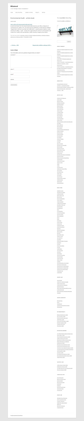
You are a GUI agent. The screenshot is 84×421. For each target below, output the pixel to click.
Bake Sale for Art (60, 195)
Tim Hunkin (59, 175)
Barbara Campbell (60, 103)
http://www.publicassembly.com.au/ (64, 288)
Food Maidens (60, 211)
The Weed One (60, 172)
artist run (27, 35)
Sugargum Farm (60, 407)
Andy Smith (59, 99)
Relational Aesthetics (37, 35)
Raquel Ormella (60, 156)
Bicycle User (59, 197)
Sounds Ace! (59, 390)
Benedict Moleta (60, 104)
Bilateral (14, 6)
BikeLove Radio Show (61, 379)
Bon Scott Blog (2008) (61, 316)
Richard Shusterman (61, 387)
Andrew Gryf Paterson (61, 98)
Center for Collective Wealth (62, 282)
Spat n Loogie (59, 162)
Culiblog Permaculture (61, 203)
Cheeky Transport (60, 401)
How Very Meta (60, 214)
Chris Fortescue (60, 109)
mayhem (59, 71)
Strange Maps (60, 256)
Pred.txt (58, 244)
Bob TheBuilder (60, 107)
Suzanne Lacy (60, 167)
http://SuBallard (60, 216)
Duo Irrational (60, 115)
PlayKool (59, 385)
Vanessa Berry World (61, 178)
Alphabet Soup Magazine (62, 398)
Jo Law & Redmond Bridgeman (63, 129)
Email (12, 74)
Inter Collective (60, 125)
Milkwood (59, 404)
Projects (37, 12)
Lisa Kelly (59, 140)
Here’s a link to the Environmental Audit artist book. (21, 24)
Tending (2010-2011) (61, 324)
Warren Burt (59, 181)
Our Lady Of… (60, 238)
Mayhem (59, 228)
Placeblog (59, 242)
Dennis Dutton (60, 380)
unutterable (59, 272)
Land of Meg (59, 222)
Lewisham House (60, 225)
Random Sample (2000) (61, 322)
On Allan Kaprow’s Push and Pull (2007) (64, 368)
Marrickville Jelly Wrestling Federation (64, 291)
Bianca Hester (60, 106)
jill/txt (58, 219)
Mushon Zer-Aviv (60, 148)
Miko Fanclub (59, 231)
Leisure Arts (59, 223)
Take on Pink (59, 260)
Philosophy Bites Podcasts (62, 241)
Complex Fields (60, 112)
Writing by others (19, 37)
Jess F (58, 217)
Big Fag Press (59, 300)
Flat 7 (58, 209)
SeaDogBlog (59, 249)
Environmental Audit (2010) (62, 318)
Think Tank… (59, 173)
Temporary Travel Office (62, 168)
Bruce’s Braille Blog (61, 198)
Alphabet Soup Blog (61, 192)
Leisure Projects (60, 139)
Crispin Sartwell (60, 201)
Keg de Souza (60, 132)
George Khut (59, 117)
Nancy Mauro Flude (61, 150)
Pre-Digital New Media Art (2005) (63, 354)
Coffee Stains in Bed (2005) (62, 365)
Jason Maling (59, 128)
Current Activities (29, 12)
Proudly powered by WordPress (16, 415)
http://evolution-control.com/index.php (64, 121)
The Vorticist (59, 170)
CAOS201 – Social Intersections (67, 62)
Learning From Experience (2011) (63, 346)
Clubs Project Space (61, 283)
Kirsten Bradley (60, 134)
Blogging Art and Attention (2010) (63, 344)
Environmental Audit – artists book (64, 88)
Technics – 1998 (14, 45)
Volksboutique (60, 179)
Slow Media (59, 253)
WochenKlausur (60, 183)
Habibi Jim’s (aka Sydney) (62, 402)
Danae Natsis (59, 114)
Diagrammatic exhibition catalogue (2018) (42, 45)
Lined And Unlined (60, 227)
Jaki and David (60, 126)
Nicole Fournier (60, 151)
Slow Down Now (60, 388)
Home (11, 12)
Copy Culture (59, 200)
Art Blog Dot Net (60, 194)
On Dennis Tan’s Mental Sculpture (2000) (65, 347)
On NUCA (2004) (60, 352)
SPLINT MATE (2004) (61, 357)
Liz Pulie (58, 142)
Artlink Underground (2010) (62, 338)
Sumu (58, 165)
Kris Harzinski (60, 135)
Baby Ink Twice (60, 101)
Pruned (58, 247)
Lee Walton (59, 137)
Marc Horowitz (60, 143)
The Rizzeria (59, 307)
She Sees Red (60, 250)
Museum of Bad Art (61, 406)
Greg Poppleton (60, 118)
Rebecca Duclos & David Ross (63, 157)
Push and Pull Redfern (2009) (63, 321)
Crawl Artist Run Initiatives (62, 285)
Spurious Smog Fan (61, 255)
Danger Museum (60, 286)
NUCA (58, 302)
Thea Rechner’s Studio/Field (62, 267)
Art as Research (60, 377)
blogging (30, 35)
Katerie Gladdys (60, 131)
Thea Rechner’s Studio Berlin (63, 266)
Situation (59, 293)
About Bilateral (18, 12)
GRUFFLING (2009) (60, 319)
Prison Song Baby (60, 245)
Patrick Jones (59, 153)
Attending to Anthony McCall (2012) (64, 340)
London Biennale (60, 289)
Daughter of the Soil (61, 205)
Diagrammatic (60, 206)
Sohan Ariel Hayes (60, 161)
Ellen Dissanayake (60, 382)
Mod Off (58, 233)
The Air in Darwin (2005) (61, 369)
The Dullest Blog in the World (62, 263)
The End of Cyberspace (61, 264)
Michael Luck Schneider (61, 145)
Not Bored (59, 384)
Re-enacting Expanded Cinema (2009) (64, 355)
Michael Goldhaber (61, 230)
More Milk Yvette (60, 234)
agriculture (22, 35)
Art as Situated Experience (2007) (63, 337)
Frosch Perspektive (61, 212)
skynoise (59, 252)
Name (12, 69)
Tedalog (58, 261)
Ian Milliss (59, 123)
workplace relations (45, 35)
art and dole (59, 280)
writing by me (13, 37)
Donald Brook (60, 208)
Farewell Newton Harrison (62, 84)
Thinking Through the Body (62, 269)
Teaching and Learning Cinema (63, 305)
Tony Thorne (59, 176)
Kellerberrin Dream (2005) (62, 366)
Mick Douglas (59, 146)
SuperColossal (60, 258)
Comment (13, 54)
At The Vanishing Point (61, 399)
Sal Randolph (59, 159)
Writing (43, 12)
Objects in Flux (60, 236)
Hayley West (59, 120)
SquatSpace (59, 304)
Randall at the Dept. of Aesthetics (63, 154)
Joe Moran (59, 220)
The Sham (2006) (60, 326)
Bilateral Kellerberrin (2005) (62, 315)
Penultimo (59, 239)
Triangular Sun (60, 271)
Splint (58, 164)
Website (12, 79)
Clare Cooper (59, 110)
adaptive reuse (60, 190)
